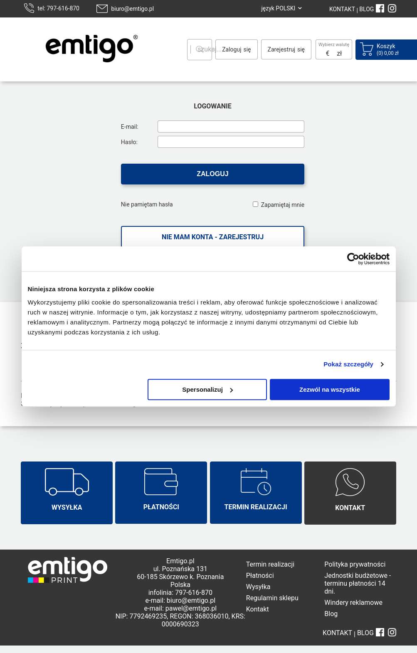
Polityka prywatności (354, 564)
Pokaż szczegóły (348, 364)
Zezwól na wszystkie (329, 389)
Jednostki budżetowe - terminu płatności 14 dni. (357, 583)
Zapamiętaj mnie (282, 204)
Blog (331, 614)
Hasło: (129, 142)
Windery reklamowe (353, 602)
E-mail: (129, 126)
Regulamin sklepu (272, 598)
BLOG (366, 9)
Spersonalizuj (207, 389)
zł (339, 53)
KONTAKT (342, 9)
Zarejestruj (281, 49)
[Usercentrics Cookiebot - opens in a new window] (353, 259)
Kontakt (257, 609)
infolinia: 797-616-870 (180, 593)
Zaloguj (231, 49)
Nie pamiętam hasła (147, 204)
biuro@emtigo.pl (132, 8)
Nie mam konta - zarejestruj (213, 237)
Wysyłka (258, 587)
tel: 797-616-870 (58, 8)
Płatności (260, 575)
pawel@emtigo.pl (191, 608)
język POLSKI (278, 8)
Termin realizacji (270, 564)
